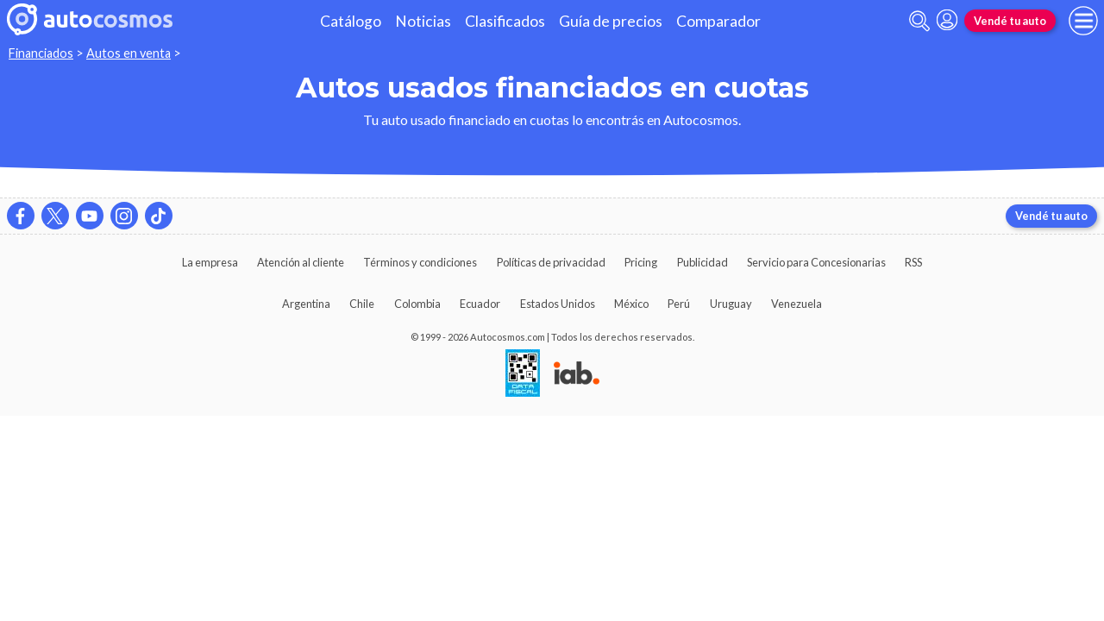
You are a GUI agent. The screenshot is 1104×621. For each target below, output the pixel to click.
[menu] (1083, 20)
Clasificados (505, 21)
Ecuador (480, 303)
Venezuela (796, 303)
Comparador (718, 21)
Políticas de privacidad (551, 262)
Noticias (423, 21)
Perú (679, 303)
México (631, 303)
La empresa (210, 262)
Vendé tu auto (1010, 21)
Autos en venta (128, 53)
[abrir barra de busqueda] (919, 21)
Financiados (41, 53)
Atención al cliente (300, 262)
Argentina (306, 303)
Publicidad (702, 262)
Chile (361, 303)
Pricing (640, 262)
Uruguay (731, 303)
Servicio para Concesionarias (816, 262)
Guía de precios (610, 21)
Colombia (417, 303)
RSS (913, 262)
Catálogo (350, 21)
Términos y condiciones (420, 262)
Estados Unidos (557, 303)
